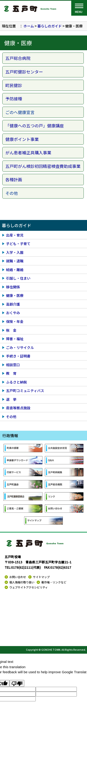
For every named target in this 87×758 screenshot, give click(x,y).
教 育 (11, 373)
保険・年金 (14, 321)
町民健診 (13, 85)
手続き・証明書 (18, 356)
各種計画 (13, 179)
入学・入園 (14, 252)
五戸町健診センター (24, 72)
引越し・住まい (18, 278)
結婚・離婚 (14, 269)
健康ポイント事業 (22, 139)
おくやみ (13, 312)
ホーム (28, 25)
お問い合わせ (17, 577)
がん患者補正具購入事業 (28, 152)
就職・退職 (14, 260)
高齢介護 (13, 304)
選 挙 (11, 399)
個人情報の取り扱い (21, 582)
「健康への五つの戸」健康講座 (34, 126)
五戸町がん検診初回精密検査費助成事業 (43, 166)
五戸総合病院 (17, 58)
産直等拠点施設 (18, 407)
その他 (11, 416)
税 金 (11, 330)
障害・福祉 (14, 338)
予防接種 (13, 99)
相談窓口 (13, 364)
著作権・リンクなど (53, 582)
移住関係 (13, 286)
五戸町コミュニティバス (25, 390)
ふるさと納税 (16, 382)
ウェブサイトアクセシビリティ (28, 587)
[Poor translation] (17, 683)
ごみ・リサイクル (20, 347)
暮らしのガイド (49, 25)
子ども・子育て (18, 243)
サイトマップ (41, 577)
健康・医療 (14, 295)
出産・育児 (14, 235)
